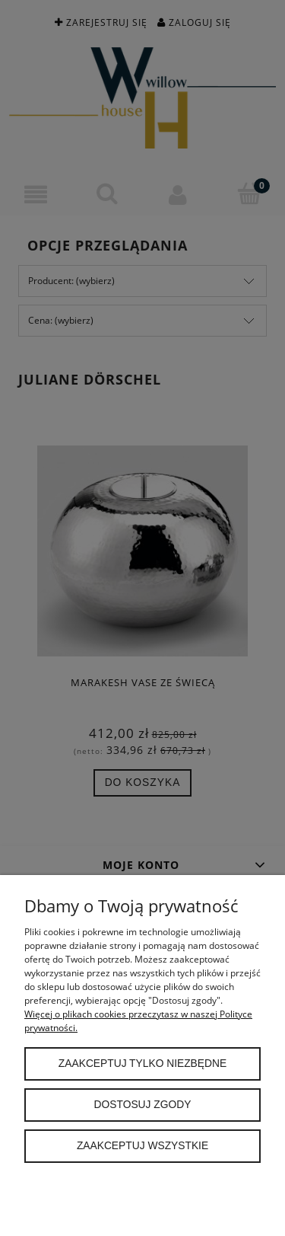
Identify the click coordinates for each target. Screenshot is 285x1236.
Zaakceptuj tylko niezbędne (142, 1063)
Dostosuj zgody (143, 1104)
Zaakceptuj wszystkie (142, 1145)
